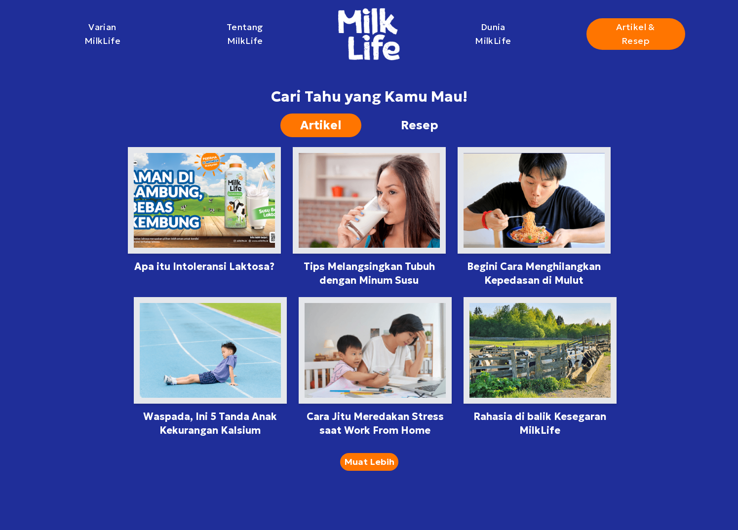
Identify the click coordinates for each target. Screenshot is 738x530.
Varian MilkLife (102, 33)
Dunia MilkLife (493, 33)
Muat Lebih (369, 461)
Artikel (321, 125)
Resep (419, 125)
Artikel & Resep (635, 33)
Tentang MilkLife (245, 33)
